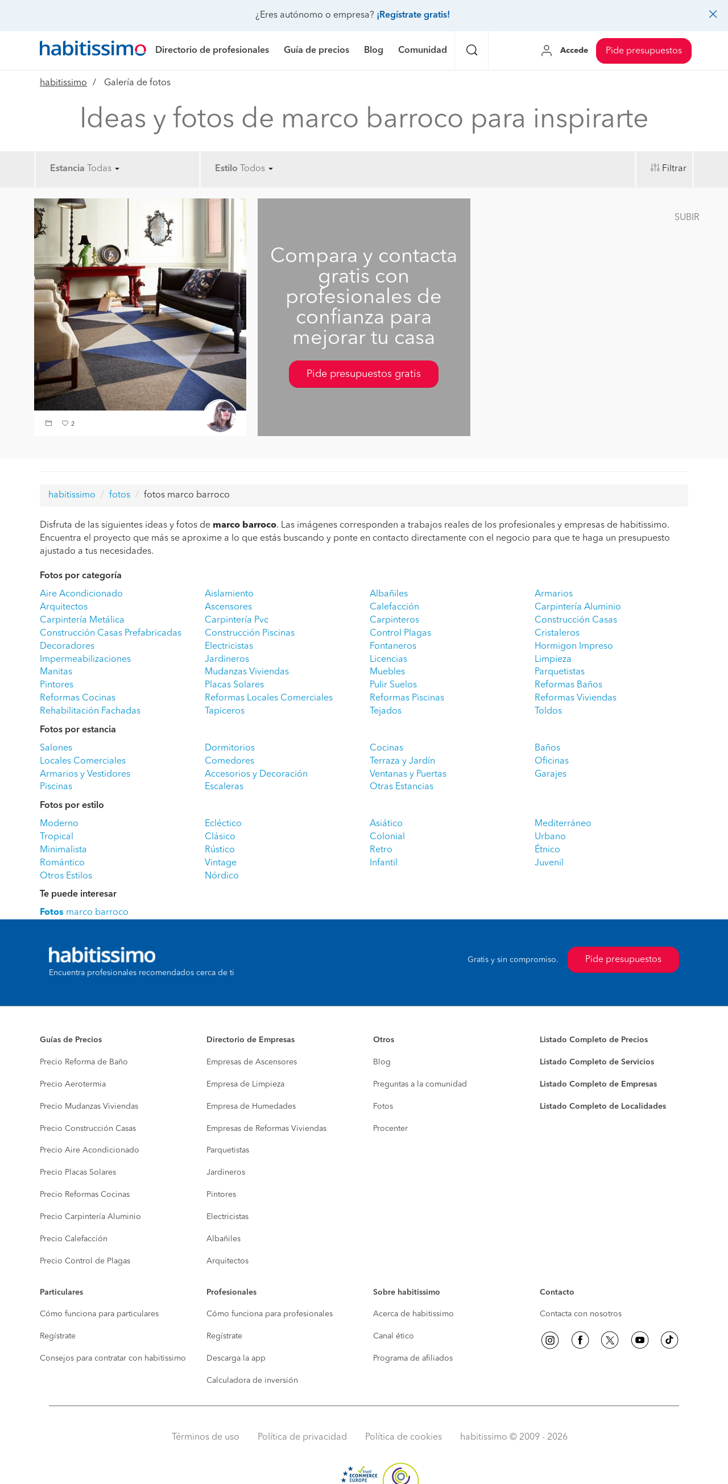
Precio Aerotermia (73, 1084)
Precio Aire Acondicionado (89, 1150)
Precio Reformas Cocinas (85, 1195)
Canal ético (393, 1336)
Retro (381, 850)
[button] (50, 424)
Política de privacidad (302, 1437)
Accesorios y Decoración (256, 774)
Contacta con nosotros (581, 1314)
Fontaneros (393, 646)
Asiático (386, 823)
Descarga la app (236, 1358)
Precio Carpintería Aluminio (90, 1217)
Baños (547, 748)
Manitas (56, 672)
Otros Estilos (66, 876)
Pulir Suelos (393, 685)
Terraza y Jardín (402, 761)
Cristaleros (557, 633)
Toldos (548, 711)
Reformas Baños (568, 685)
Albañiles (389, 594)
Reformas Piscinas (407, 698)
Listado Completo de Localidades (603, 1106)
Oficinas (552, 761)
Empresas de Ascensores (251, 1062)
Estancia (67, 168)
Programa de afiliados (413, 1358)
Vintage (221, 863)
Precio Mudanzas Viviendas (89, 1106)
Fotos (383, 1106)
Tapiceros (225, 711)
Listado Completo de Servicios (597, 1062)
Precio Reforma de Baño (84, 1062)
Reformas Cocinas (77, 698)
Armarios (554, 594)
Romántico (62, 863)
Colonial (387, 837)
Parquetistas (560, 672)
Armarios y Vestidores (85, 774)
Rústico (220, 850)
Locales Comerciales (83, 761)
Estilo (226, 168)
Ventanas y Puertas (408, 774)
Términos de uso (205, 1437)
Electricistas (229, 646)
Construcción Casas (576, 620)
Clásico (220, 837)
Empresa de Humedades (251, 1106)
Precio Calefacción (73, 1239)
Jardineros (227, 659)
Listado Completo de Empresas (598, 1084)
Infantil (384, 863)
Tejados (386, 711)
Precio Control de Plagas (85, 1261)
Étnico (547, 850)
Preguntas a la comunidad (420, 1084)
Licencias (388, 659)
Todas (103, 168)
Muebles (387, 672)
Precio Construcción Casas (88, 1129)
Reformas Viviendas (576, 698)
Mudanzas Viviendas (247, 672)
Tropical (56, 837)
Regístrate (58, 1336)
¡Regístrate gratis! (413, 15)
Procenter (390, 1129)
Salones (56, 748)
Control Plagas (400, 633)
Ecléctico (223, 823)
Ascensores (228, 607)
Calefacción (394, 607)
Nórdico (222, 876)
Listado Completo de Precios (594, 1040)
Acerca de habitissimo (413, 1314)
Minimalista (63, 850)
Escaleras (224, 786)
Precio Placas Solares (78, 1172)
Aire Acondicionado (81, 594)
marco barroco (84, 912)
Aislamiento (229, 594)
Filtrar (674, 168)
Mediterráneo (563, 823)
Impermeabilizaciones (85, 659)
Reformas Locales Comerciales (269, 698)
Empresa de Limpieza (245, 1084)
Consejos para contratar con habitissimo (113, 1358)
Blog (382, 1062)
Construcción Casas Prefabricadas (110, 633)
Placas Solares (234, 685)
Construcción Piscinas (250, 633)
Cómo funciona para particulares (99, 1314)
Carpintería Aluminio (578, 607)
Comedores (229, 761)
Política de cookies (403, 1437)
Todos (256, 168)
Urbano (550, 837)
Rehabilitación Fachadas (90, 711)
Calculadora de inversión (252, 1380)
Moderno (59, 823)
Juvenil (549, 863)
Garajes (550, 774)
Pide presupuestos (644, 51)
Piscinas (56, 786)
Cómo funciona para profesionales (269, 1314)
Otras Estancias (401, 786)
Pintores (56, 685)
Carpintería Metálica (82, 620)
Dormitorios (230, 748)
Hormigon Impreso (574, 646)
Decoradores (67, 646)
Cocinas (386, 748)
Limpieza (553, 659)
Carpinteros (394, 620)
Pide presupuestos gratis (364, 374)
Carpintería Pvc (236, 620)
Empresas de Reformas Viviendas (266, 1129)
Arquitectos (64, 607)
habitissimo (63, 83)
